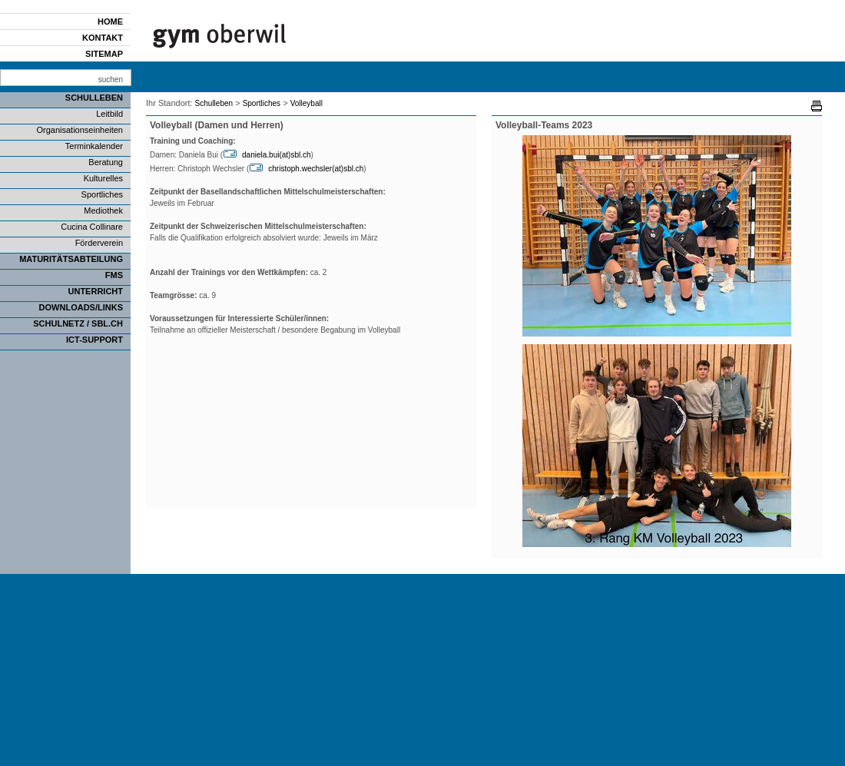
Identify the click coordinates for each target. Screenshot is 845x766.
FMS (114, 275)
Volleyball (306, 103)
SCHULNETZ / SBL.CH (78, 323)
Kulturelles (103, 178)
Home (110, 21)
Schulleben (94, 97)
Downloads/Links (81, 307)
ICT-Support (94, 339)
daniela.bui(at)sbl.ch (276, 155)
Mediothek (103, 210)
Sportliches (102, 194)
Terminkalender (94, 146)
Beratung (105, 162)
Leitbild (109, 113)
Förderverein (99, 242)
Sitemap (104, 53)
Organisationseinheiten (79, 129)
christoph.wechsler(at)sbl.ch (315, 168)
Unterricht (96, 291)
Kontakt (102, 37)
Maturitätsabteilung (71, 259)
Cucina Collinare (92, 226)
